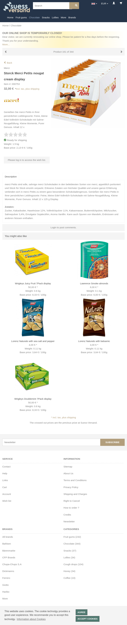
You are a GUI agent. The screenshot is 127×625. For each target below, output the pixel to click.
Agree (81, 612)
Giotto (5, 585)
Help (4, 473)
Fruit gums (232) (72, 537)
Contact (6, 466)
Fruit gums (21, 17)
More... (6, 44)
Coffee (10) (69, 578)
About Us (68, 473)
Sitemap (68, 466)
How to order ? (71, 507)
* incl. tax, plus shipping (63, 417)
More (63, 17)
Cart (4, 487)
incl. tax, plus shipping (27, 88)
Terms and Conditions (75, 480)
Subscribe (112, 442)
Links (5, 480)
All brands (7, 537)
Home (10, 17)
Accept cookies (87, 619)
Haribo (5, 591)
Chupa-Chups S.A (12, 564)
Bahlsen (6, 543)
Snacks (46, 17)
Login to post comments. (64, 227)
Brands (72, 17)
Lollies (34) (69, 557)
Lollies (55, 17)
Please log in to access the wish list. (27, 160)
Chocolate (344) (72, 543)
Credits (67, 514)
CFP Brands (8, 557)
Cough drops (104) (73, 564)
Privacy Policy (71, 487)
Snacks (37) (70, 550)
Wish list (6, 501)
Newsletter (69, 521)
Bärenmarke (8, 550)
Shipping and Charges (75, 494)
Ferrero (6, 578)
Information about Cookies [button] (31, 619)
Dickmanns (8, 571)
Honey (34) (69, 571)
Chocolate (34, 17)
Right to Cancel (72, 501)
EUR (103, 3)
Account (6, 494)
